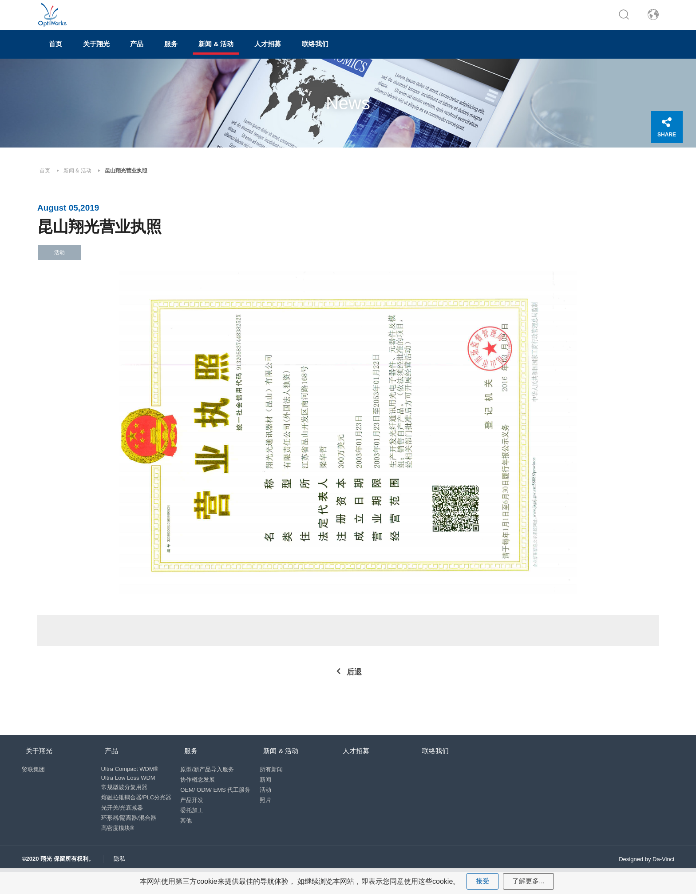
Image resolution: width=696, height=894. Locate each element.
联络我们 (392, 52)
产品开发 (194, 815)
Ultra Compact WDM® (129, 784)
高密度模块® (117, 843)
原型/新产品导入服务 (210, 785)
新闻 (270, 795)
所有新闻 (275, 785)
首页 (62, 52)
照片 (270, 815)
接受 (482, 880)
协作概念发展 (200, 795)
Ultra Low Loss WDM (128, 793)
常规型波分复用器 (124, 802)
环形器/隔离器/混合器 (128, 833)
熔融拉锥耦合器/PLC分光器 (136, 813)
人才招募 (333, 52)
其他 (188, 836)
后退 (354, 682)
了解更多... (529, 880)
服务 (212, 52)
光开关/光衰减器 (122, 823)
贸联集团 (33, 785)
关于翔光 (114, 52)
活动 (270, 805)
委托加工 (194, 825)
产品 (167, 52)
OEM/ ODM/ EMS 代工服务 (218, 805)
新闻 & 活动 (269, 52)
